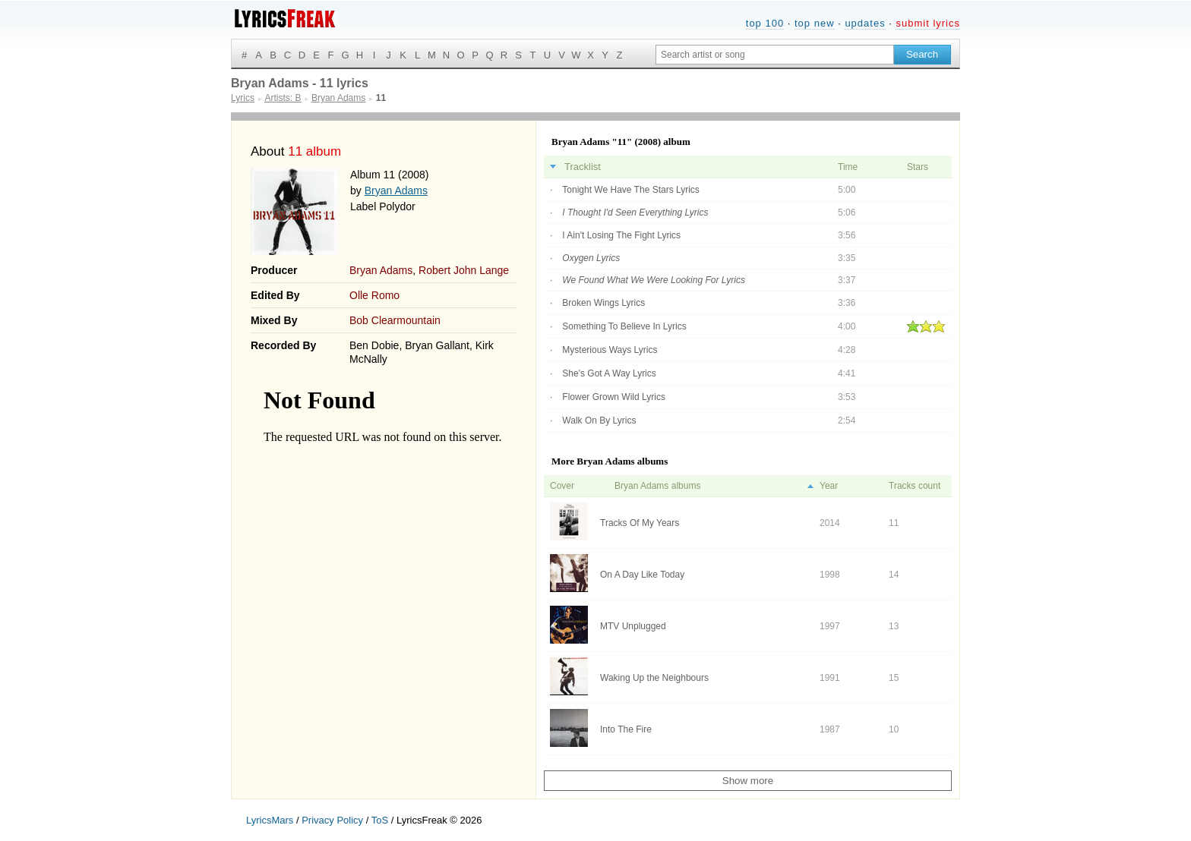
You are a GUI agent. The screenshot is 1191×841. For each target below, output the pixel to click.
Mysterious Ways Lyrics (609, 350)
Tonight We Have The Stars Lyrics (631, 189)
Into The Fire (626, 729)
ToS (379, 820)
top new (815, 23)
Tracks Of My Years (639, 523)
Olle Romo (374, 295)
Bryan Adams (396, 190)
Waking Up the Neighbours (654, 677)
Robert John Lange (464, 270)
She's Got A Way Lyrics (609, 373)
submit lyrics (928, 23)
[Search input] (775, 55)
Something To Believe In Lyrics (624, 326)
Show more (747, 780)
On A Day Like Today (642, 574)
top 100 (765, 23)
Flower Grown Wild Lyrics (613, 397)
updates (865, 23)
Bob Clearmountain (395, 320)
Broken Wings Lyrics (603, 303)
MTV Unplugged (633, 626)
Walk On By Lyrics (599, 420)
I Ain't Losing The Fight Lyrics (621, 235)
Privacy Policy (332, 820)
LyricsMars (269, 820)
